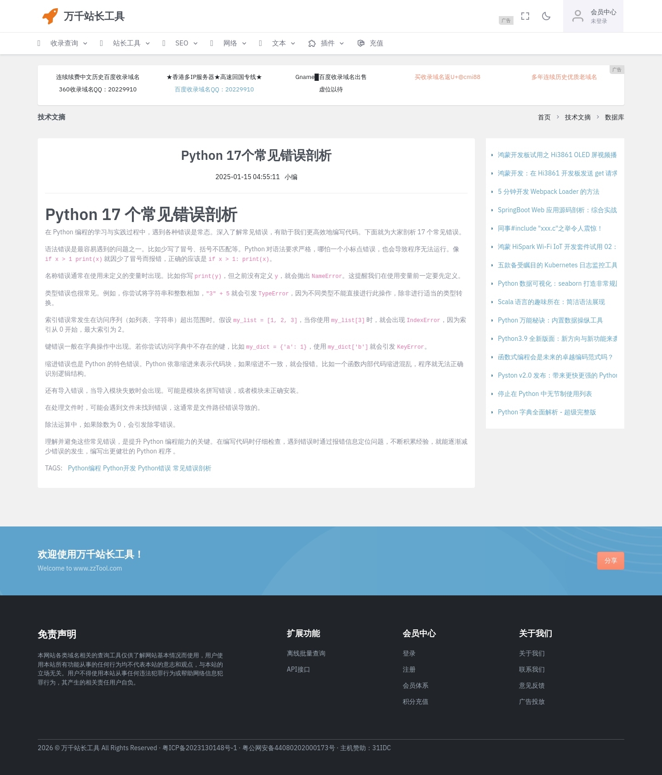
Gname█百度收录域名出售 (330, 77)
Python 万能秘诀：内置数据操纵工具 (550, 320)
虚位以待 (331, 89)
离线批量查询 (306, 653)
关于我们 (532, 653)
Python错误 (154, 468)
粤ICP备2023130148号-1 (199, 748)
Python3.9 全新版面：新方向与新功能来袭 (558, 338)
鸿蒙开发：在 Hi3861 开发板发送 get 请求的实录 (568, 173)
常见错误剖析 (192, 468)
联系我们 (532, 669)
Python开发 (119, 468)
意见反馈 (532, 685)
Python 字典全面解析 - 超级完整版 (547, 412)
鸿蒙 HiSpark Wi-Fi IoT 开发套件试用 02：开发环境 (571, 247)
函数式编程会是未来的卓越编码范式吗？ (556, 357)
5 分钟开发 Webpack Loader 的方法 (548, 191)
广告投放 (532, 701)
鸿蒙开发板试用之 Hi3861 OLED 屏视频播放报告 (567, 155)
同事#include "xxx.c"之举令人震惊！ (550, 228)
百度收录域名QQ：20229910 (214, 89)
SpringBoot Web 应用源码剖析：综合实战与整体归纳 (573, 210)
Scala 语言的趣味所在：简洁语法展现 (551, 302)
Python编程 (84, 468)
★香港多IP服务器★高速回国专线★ (214, 77)
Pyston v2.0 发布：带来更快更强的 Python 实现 (566, 375)
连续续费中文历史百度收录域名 (98, 77)
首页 (544, 117)
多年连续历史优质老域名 (564, 77)
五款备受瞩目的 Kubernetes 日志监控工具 (558, 265)
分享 (611, 560)
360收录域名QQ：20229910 (98, 89)
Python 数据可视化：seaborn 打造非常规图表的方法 (573, 283)
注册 (409, 669)
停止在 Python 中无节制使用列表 (545, 394)
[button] (63, 43)
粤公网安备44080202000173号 (288, 748)
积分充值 (415, 701)
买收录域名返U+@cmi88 (447, 77)
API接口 (298, 669)
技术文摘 (578, 117)
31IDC (381, 748)
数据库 (614, 117)
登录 (409, 653)
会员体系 (415, 685)
